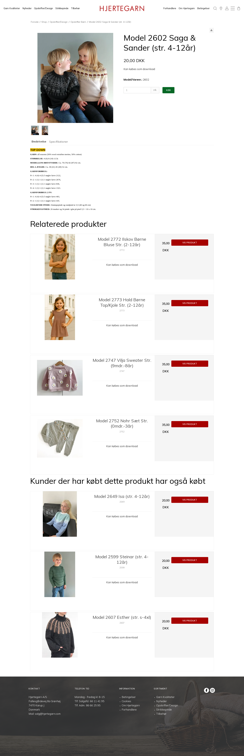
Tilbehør (75, 8)
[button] (211, 30)
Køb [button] (168, 90)
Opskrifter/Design (43, 8)
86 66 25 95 (93, 705)
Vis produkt (189, 242)
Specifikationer (58, 141)
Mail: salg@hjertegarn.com (45, 713)
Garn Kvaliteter (12, 8)
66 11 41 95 (97, 701)
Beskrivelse (39, 141)
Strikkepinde (61, 8)
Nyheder (27, 8)
